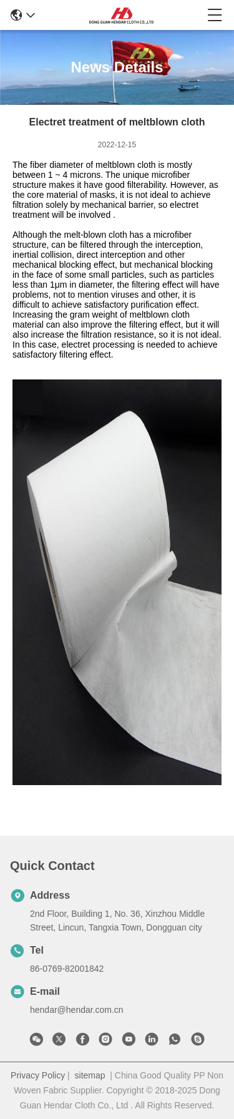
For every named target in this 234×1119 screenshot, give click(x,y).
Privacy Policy (38, 1075)
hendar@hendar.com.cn (77, 1010)
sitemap (90, 1075)
